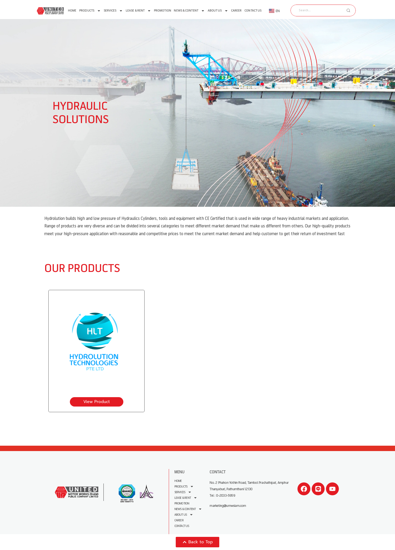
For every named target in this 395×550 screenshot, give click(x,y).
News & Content (189, 10)
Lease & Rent (138, 10)
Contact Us (253, 10)
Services (113, 10)
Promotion (162, 10)
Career (236, 10)
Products (90, 10)
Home (72, 10)
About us (218, 10)
